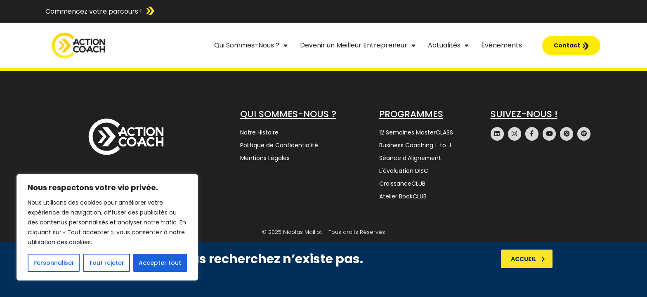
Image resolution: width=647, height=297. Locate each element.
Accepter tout (160, 263)
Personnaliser (53, 263)
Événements (501, 45)
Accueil (528, 259)
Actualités (448, 45)
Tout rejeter (106, 263)
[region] (107, 227)
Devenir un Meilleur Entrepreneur (358, 45)
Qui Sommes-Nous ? (251, 45)
